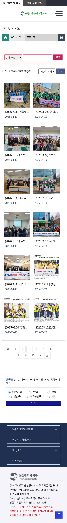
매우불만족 (35, 396)
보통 (54, 392)
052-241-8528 (38, 490)
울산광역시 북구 (12, 3)
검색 (57, 57)
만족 (35, 392)
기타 (54, 396)
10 (33, 355)
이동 (60, 71)
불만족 (17, 396)
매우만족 (17, 392)
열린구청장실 (34, 3)
